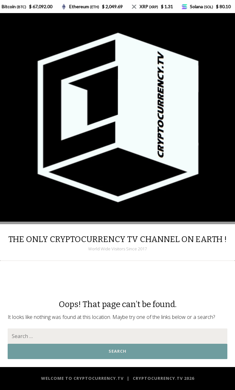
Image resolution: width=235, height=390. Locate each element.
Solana (203, 6)
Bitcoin (15, 6)
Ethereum (86, 6)
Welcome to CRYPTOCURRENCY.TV (83, 378)
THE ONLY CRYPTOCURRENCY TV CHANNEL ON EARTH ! (117, 239)
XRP (150, 6)
